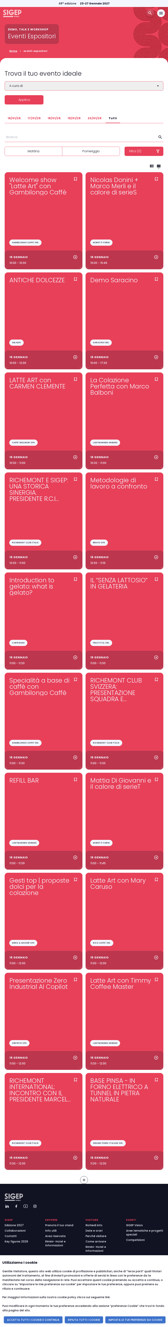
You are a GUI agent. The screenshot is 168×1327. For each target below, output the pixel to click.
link (107, 1297)
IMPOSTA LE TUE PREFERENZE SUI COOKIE (135, 1320)
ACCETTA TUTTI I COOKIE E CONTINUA (33, 1320)
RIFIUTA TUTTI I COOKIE (84, 1320)
